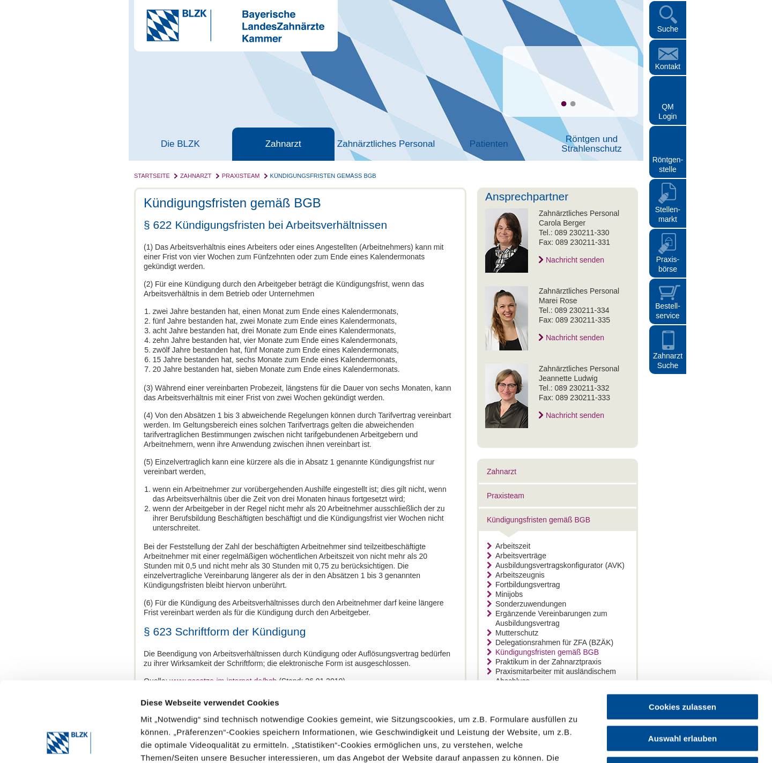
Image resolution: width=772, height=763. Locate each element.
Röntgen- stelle (668, 164)
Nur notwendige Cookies (682, 694)
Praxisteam (241, 176)
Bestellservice (667, 311)
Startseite (152, 176)
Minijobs (505, 594)
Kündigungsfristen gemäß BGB (323, 176)
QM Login (667, 111)
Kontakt (667, 66)
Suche (668, 29)
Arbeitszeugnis (516, 575)
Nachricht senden (575, 260)
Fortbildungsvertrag (523, 584)
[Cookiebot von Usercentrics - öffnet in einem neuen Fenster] (69, 742)
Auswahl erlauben (682, 663)
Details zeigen (570, 741)
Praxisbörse (668, 264)
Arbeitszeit (508, 546)
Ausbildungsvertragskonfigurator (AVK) (556, 565)
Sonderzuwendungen (526, 604)
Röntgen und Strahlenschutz (591, 144)
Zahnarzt (283, 144)
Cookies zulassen (682, 632)
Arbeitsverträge (516, 555)
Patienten (489, 144)
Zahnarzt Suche (667, 360)
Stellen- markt (667, 214)
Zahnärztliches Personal (386, 144)
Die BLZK (180, 144)
